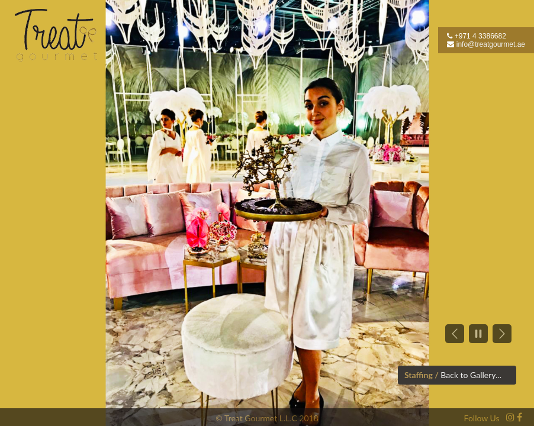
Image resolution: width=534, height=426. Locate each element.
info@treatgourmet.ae (490, 44)
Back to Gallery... (470, 375)
